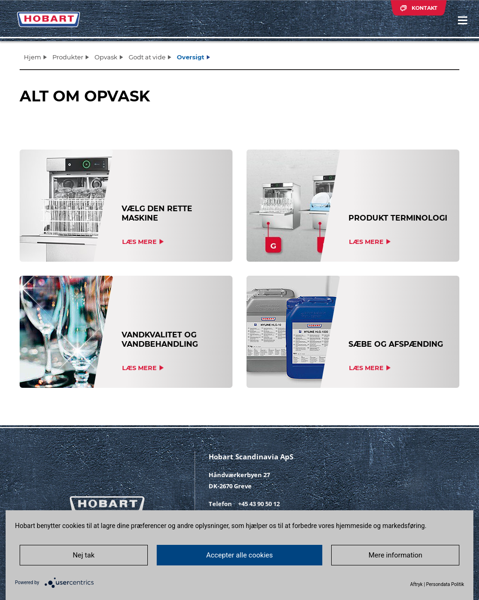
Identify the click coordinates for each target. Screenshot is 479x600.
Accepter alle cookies (239, 555)
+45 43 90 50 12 (259, 504)
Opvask (105, 57)
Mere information (396, 555)
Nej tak (83, 555)
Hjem (32, 57)
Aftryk (416, 584)
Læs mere (139, 241)
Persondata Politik (445, 584)
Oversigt (190, 57)
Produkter (67, 57)
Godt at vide (147, 57)
